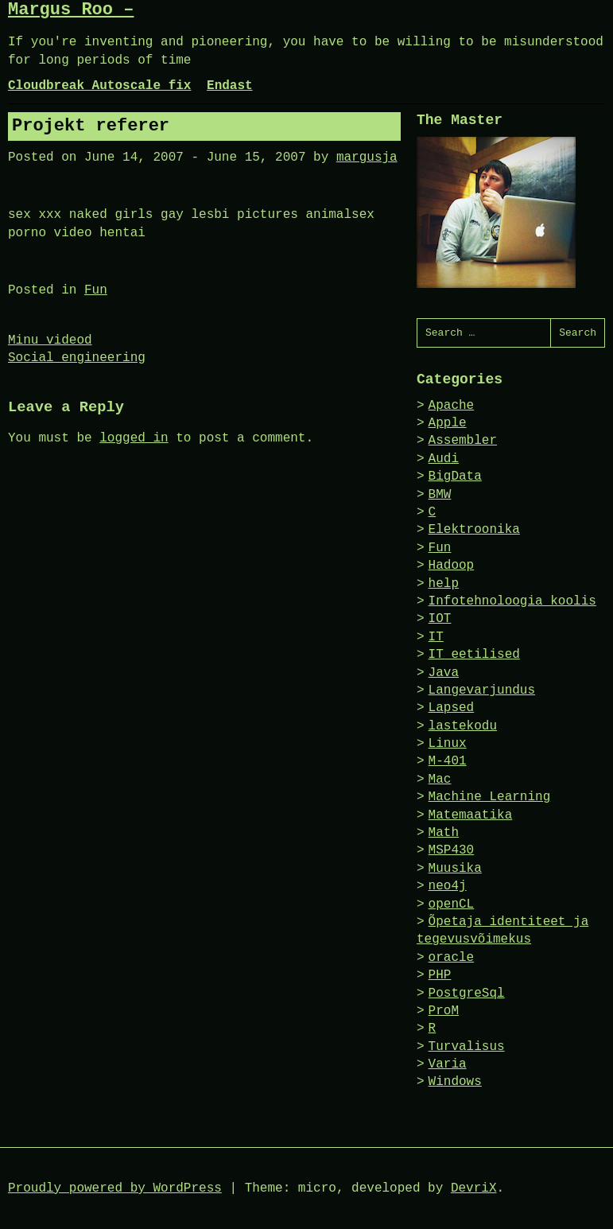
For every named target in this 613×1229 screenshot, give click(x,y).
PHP (440, 975)
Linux (448, 744)
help (444, 584)
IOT (440, 619)
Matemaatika (471, 815)
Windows (455, 1082)
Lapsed (452, 708)
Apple (448, 423)
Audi (444, 459)
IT (436, 637)
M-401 (448, 761)
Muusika (455, 868)
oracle (452, 958)
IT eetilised (474, 655)
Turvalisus (467, 1047)
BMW (440, 495)
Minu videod (50, 340)
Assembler (463, 441)
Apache (452, 406)
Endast (230, 86)
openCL (452, 904)
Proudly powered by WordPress (115, 1188)
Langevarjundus (482, 690)
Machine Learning (490, 797)
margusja (367, 157)
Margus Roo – (71, 10)
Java (444, 673)
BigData (455, 476)
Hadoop (452, 565)
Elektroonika (474, 530)
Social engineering (76, 358)
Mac (440, 779)
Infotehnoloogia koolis (512, 601)
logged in (133, 438)
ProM (444, 1011)
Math (444, 833)
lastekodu (463, 726)
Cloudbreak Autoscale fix (99, 86)
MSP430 (452, 850)
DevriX (474, 1188)
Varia (448, 1064)
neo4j (448, 886)
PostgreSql (467, 993)
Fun (95, 290)
